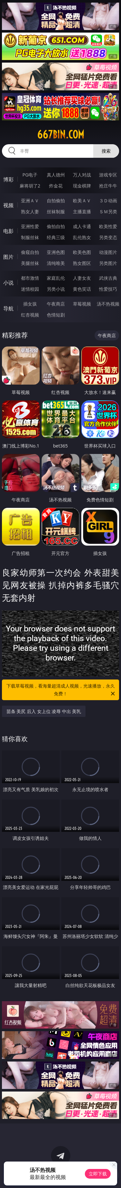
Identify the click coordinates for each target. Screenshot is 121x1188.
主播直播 (82, 211)
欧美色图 (82, 252)
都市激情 (30, 278)
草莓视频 (82, 304)
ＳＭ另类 (108, 211)
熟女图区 (82, 263)
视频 (8, 205)
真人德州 (56, 175)
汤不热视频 (108, 304)
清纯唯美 (56, 263)
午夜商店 (56, 304)
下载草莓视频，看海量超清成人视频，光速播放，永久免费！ (61, 690)
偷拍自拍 (56, 226)
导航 (8, 308)
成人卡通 (82, 226)
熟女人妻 (30, 211)
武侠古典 (108, 278)
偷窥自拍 (30, 252)
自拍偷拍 (56, 200)
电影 (8, 231)
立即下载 (98, 1174)
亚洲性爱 (30, 226)
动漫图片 (108, 252)
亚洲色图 (56, 252)
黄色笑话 (82, 289)
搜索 (106, 151)
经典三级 (56, 237)
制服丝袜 (30, 237)
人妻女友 (82, 278)
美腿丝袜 (30, 263)
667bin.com (60, 134)
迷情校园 (30, 289)
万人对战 (82, 175)
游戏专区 (108, 175)
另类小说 (56, 289)
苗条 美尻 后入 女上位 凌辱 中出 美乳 (43, 711)
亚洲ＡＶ (30, 200)
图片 (8, 256)
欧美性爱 (108, 226)
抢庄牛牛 (108, 186)
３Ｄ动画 (108, 200)
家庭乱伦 (56, 278)
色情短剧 (56, 315)
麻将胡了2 (30, 186)
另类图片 (108, 263)
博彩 (8, 179)
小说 (8, 282)
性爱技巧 (108, 289)
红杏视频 (30, 315)
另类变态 (108, 237)
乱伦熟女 (82, 237)
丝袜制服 (56, 211)
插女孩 (30, 304)
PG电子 (29, 175)
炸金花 (56, 186)
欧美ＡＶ (82, 200)
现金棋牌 (82, 186)
